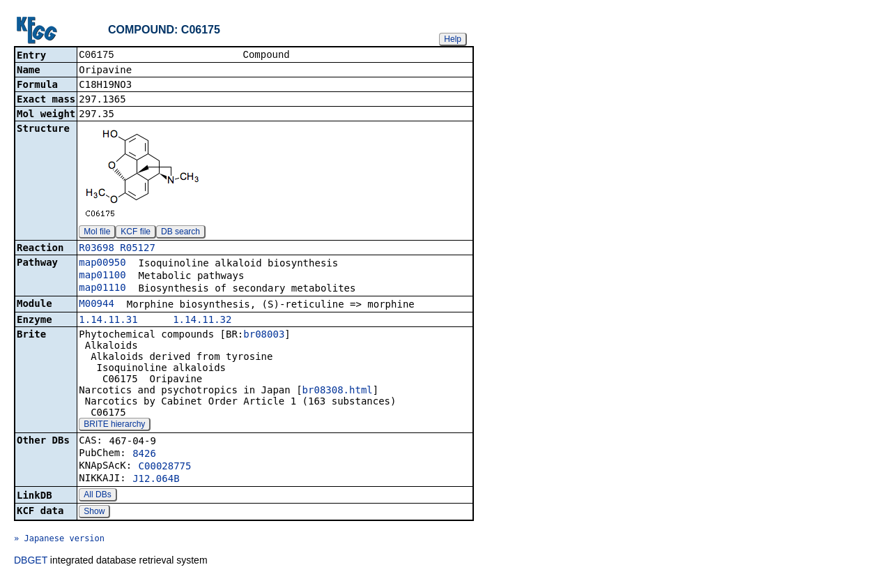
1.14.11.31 (108, 320)
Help (452, 39)
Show (94, 513)
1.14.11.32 (202, 320)
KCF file (136, 233)
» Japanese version (59, 540)
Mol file (97, 233)
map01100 (102, 276)
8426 (144, 454)
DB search (180, 233)
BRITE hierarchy (114, 425)
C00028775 (165, 467)
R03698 (96, 249)
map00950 (102, 263)
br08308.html (337, 391)
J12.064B (155, 479)
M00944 (96, 304)
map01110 (102, 288)
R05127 (137, 249)
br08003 (263, 335)
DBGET (30, 561)
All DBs (97, 496)
